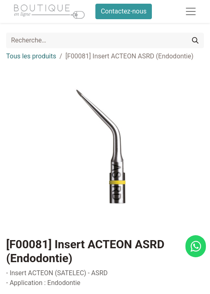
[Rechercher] (195, 40)
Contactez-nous (124, 11)
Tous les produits (31, 56)
